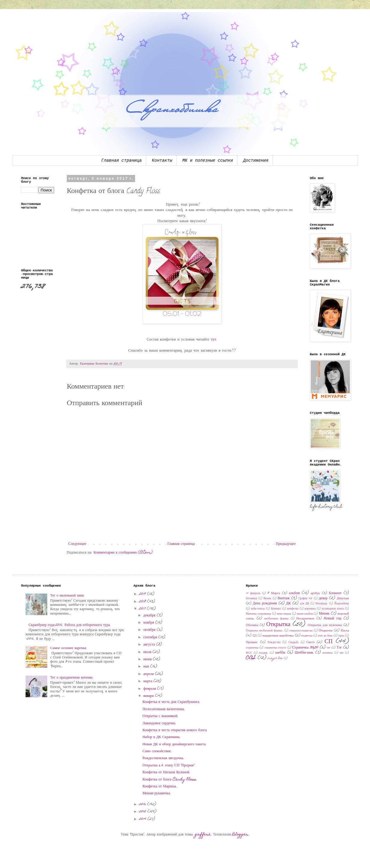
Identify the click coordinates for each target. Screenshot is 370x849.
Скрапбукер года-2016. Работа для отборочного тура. (70, 625)
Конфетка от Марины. (160, 786)
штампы (327, 653)
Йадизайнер (341, 604)
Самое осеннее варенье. (68, 648)
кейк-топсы (258, 609)
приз (341, 636)
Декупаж (343, 598)
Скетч (311, 642)
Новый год (332, 618)
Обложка (252, 625)
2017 (143, 609)
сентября (150, 637)
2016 (143, 804)
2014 (143, 819)
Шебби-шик (304, 653)
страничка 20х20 (275, 648)
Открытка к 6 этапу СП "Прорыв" (169, 765)
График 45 (305, 599)
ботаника (251, 599)
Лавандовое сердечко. (159, 723)
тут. (214, 339)
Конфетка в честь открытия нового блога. (175, 730)
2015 (143, 812)
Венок (267, 599)
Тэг (339, 648)
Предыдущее (286, 544)
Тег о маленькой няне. (67, 596)
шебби (280, 653)
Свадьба (293, 643)
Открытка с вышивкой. (160, 716)
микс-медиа (284, 614)
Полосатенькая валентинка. (164, 709)
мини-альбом (305, 614)
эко (342, 653)
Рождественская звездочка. (163, 758)
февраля (150, 689)
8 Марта (273, 593)
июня (148, 659)
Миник (324, 614)
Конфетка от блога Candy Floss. (170, 779)
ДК (288, 603)
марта (148, 681)
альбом (294, 593)
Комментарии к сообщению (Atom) (123, 553)
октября (150, 630)
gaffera (203, 834)
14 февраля (253, 594)
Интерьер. (322, 604)
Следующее (77, 544)
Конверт (276, 609)
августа (149, 645)
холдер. (263, 653)
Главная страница (121, 160)
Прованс (251, 642)
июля (148, 652)
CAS (251, 658)
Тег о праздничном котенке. (72, 678)
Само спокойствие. (157, 751)
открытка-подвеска (301, 631)
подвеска (307, 636)
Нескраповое (305, 618)
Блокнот (335, 593)
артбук (315, 593)
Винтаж (284, 598)
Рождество (273, 643)
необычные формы (276, 619)
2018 (143, 602)
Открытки (325, 630)
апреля (149, 674)
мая (146, 666)
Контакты (162, 160)
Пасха (345, 630)
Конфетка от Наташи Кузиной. (166, 772)
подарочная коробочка (278, 635)
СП (329, 642)
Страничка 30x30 (305, 648)
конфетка (293, 609)
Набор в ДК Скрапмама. (161, 737)
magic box (275, 658)
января (149, 696)
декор (323, 598)
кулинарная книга (333, 609)
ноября (149, 623)
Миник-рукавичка (156, 793)
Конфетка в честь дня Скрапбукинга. (171, 702)
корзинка (310, 609)
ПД (254, 636)
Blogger (240, 834)
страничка (252, 648)
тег (328, 648)
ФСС (249, 653)
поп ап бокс (325, 636)
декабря (150, 615)
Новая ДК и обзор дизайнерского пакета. (175, 744)
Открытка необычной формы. (264, 631)
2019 (143, 594)
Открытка (278, 624)
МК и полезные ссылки (207, 160)
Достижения (255, 160)
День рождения (265, 603)
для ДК (304, 604)
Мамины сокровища (258, 614)
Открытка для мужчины (325, 625)
